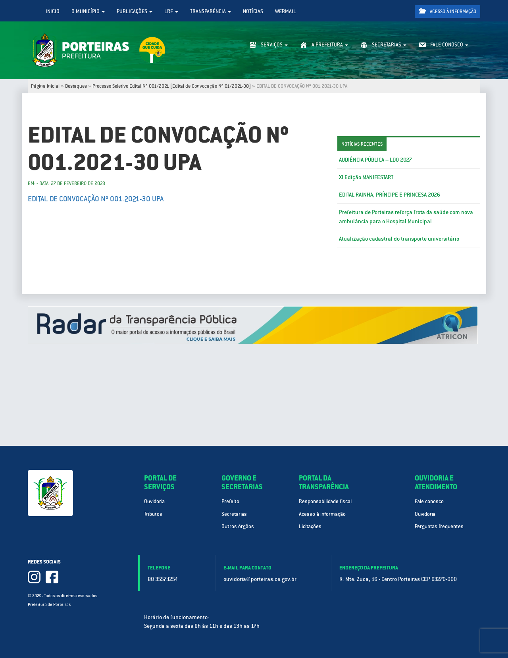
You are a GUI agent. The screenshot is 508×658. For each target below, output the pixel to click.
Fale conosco (429, 501)
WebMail (285, 11)
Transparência (210, 11)
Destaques (76, 86)
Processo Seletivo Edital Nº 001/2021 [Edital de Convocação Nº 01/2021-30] (171, 86)
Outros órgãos (237, 526)
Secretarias (234, 514)
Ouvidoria (154, 501)
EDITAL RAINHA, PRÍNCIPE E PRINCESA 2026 (389, 194)
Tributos (153, 514)
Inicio (53, 11)
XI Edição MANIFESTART (366, 177)
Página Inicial (45, 86)
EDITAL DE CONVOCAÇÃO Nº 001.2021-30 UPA (96, 198)
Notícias (253, 11)
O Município (88, 11)
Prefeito (230, 501)
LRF (171, 11)
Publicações (134, 11)
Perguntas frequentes (439, 526)
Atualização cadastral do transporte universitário (399, 238)
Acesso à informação (447, 11)
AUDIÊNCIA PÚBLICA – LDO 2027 (375, 159)
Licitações (310, 526)
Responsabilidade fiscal (325, 501)
